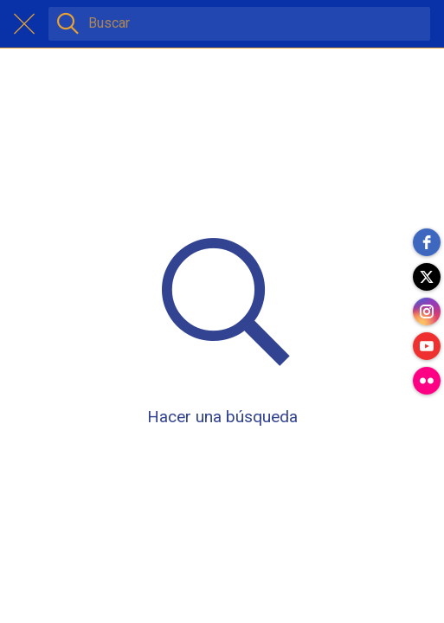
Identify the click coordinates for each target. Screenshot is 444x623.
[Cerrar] (24, 24)
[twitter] (427, 277)
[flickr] (427, 381)
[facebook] (427, 242)
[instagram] (427, 311)
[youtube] (427, 346)
